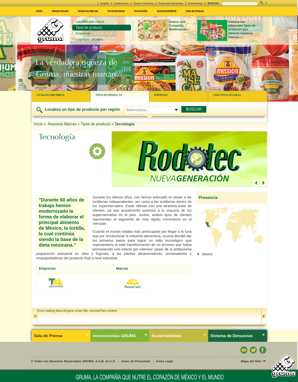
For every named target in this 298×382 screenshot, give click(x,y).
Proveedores (195, 3)
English (104, 3)
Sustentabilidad (166, 11)
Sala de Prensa (195, 11)
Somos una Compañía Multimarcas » (179, 25)
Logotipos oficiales (89, 39)
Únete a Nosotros (143, 3)
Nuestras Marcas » (63, 124)
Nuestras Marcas (88, 11)
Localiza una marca (90, 22)
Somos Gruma (60, 11)
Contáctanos (121, 3)
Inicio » (40, 124)
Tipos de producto (89, 27)
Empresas (83, 33)
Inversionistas (116, 11)
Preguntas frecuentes (171, 3)
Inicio (39, 11)
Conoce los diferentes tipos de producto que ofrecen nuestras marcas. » (242, 29)
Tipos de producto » (97, 124)
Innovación (140, 11)
